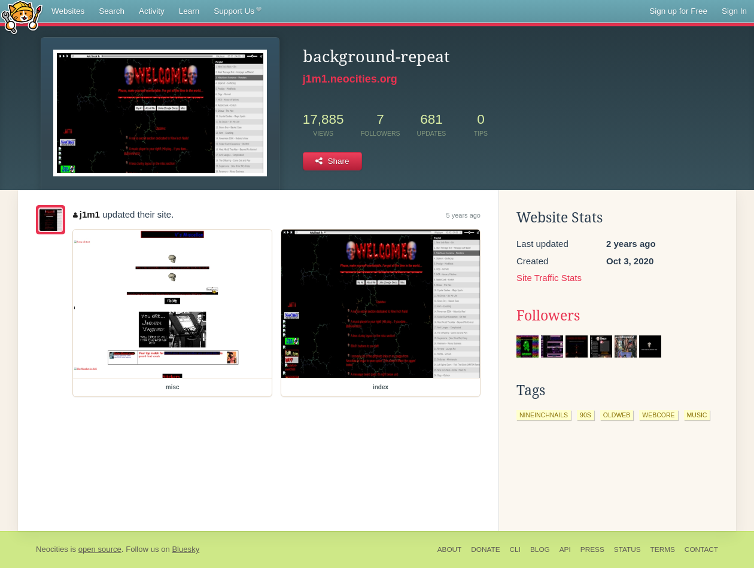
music (697, 415)
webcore (658, 415)
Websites (67, 11)
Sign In (734, 11)
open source (99, 549)
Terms (662, 549)
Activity (152, 11)
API (565, 549)
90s (585, 415)
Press (592, 549)
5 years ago (463, 215)
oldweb (617, 415)
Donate (485, 549)
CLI (515, 549)
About (449, 549)
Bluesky (185, 549)
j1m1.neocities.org (350, 79)
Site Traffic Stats (549, 278)
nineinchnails (543, 415)
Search (111, 11)
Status (627, 549)
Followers (548, 315)
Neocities (52, 549)
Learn (189, 11)
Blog (540, 549)
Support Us (237, 11)
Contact (701, 549)
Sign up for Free (678, 11)
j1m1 (86, 214)
